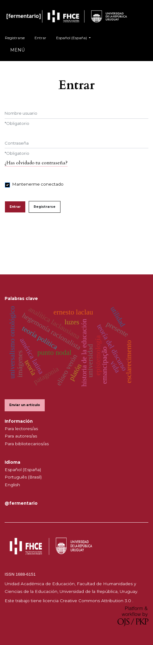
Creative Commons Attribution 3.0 (96, 600)
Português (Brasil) (23, 477)
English (12, 484)
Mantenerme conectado (38, 184)
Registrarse (15, 37)
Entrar (40, 37)
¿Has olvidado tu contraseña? (36, 162)
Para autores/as (21, 435)
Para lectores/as (21, 428)
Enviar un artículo (24, 405)
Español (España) (76, 37)
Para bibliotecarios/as (27, 443)
